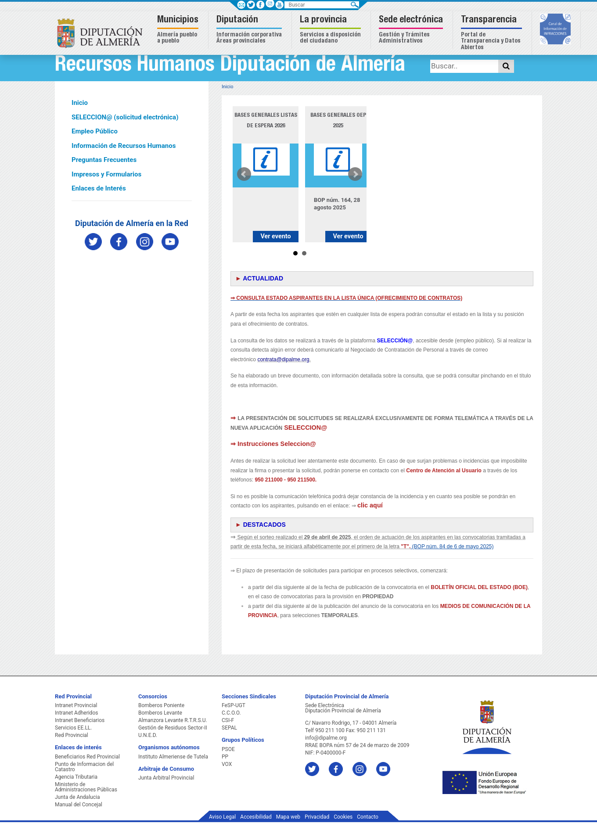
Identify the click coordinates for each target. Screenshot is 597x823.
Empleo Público (95, 131)
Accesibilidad (255, 816)
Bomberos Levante (160, 712)
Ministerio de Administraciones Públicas (86, 787)
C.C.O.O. (231, 712)
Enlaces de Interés (99, 188)
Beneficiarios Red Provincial (87, 756)
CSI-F (228, 720)
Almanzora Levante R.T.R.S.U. (172, 720)
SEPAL (229, 727)
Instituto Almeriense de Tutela (173, 756)
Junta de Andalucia (77, 797)
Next (355, 174)
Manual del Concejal (78, 804)
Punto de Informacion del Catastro (84, 767)
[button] (179, 30)
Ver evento (275, 236)
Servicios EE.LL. (73, 727)
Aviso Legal (222, 816)
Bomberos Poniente (161, 705)
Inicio (80, 103)
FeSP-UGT (233, 705)
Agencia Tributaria (76, 777)
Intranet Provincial (76, 705)
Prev (244, 174)
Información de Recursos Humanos (124, 146)
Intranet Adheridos (76, 712)
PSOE (228, 749)
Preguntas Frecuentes (104, 160)
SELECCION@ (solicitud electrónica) (125, 117)
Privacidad (317, 816)
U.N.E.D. (147, 735)
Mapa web (288, 816)
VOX (227, 764)
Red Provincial (71, 735)
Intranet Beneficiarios (79, 720)
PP (225, 756)
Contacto (367, 816)
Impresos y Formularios (106, 174)
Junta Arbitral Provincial (166, 777)
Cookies (343, 816)
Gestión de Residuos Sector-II (172, 727)
